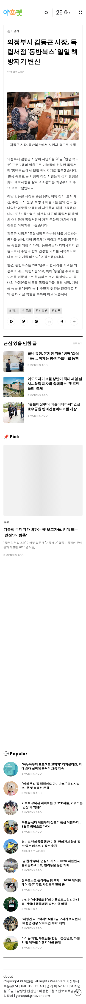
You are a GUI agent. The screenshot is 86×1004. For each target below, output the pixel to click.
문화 (28, 310)
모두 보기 (78, 343)
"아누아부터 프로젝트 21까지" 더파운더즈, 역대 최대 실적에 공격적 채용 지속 (52, 766)
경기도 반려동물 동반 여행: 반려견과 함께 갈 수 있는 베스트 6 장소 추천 (51, 844)
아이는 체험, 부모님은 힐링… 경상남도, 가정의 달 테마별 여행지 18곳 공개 (51, 940)
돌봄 (6, 522)
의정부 (43, 310)
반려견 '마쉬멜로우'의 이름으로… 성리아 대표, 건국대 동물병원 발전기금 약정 (50, 902)
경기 (16, 31)
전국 (57, 310)
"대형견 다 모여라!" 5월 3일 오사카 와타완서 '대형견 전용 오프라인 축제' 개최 (51, 921)
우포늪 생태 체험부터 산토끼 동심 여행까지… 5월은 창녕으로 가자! (51, 824)
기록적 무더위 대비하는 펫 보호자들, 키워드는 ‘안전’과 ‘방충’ (40, 532)
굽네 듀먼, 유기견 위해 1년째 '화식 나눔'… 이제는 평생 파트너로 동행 (53, 356)
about (8, 976)
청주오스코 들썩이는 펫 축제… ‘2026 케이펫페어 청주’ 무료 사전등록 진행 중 (51, 882)
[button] (74, 321)
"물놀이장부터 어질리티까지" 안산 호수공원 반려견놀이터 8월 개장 (54, 406)
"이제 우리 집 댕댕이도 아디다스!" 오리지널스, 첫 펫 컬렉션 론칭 (50, 786)
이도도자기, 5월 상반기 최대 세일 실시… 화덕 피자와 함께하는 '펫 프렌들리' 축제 (55, 384)
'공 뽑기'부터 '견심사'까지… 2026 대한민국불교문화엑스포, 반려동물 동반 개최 (51, 863)
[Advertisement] (43, 607)
